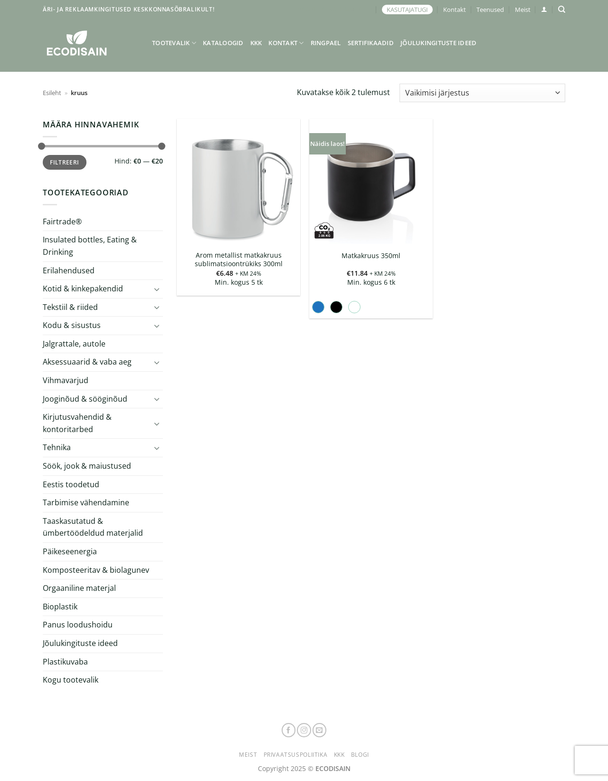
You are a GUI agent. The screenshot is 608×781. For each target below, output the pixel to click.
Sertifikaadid (371, 43)
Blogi (360, 755)
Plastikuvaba (65, 661)
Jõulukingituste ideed (438, 43)
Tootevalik (174, 43)
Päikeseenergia (70, 551)
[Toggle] (157, 289)
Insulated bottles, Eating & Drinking (90, 245)
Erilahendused (69, 270)
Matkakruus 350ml (371, 255)
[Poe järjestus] (482, 93)
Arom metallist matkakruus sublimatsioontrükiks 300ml (239, 260)
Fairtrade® (62, 221)
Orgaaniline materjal (79, 588)
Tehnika (57, 447)
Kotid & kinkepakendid (83, 288)
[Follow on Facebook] (289, 730)
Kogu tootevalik (70, 680)
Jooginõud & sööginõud (85, 399)
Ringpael (326, 43)
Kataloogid (223, 43)
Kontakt (454, 9)
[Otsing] (561, 9)
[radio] (318, 307)
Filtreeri (64, 162)
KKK (256, 43)
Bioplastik (60, 606)
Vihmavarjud (65, 380)
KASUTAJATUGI (407, 9)
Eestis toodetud (71, 484)
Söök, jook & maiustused (87, 466)
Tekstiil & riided (70, 307)
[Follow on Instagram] (304, 730)
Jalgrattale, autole (74, 343)
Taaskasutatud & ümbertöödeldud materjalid (93, 527)
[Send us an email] (320, 730)
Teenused (490, 9)
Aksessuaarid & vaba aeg (87, 362)
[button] (544, 9)
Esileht (52, 92)
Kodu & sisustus (72, 325)
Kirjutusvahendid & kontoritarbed (77, 423)
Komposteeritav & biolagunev (96, 570)
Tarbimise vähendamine (86, 502)
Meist (523, 9)
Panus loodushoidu (78, 624)
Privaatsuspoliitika (296, 755)
